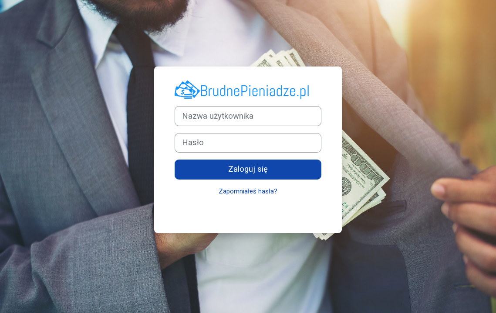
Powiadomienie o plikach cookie (266, 211)
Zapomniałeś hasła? (248, 191)
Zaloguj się (248, 169)
